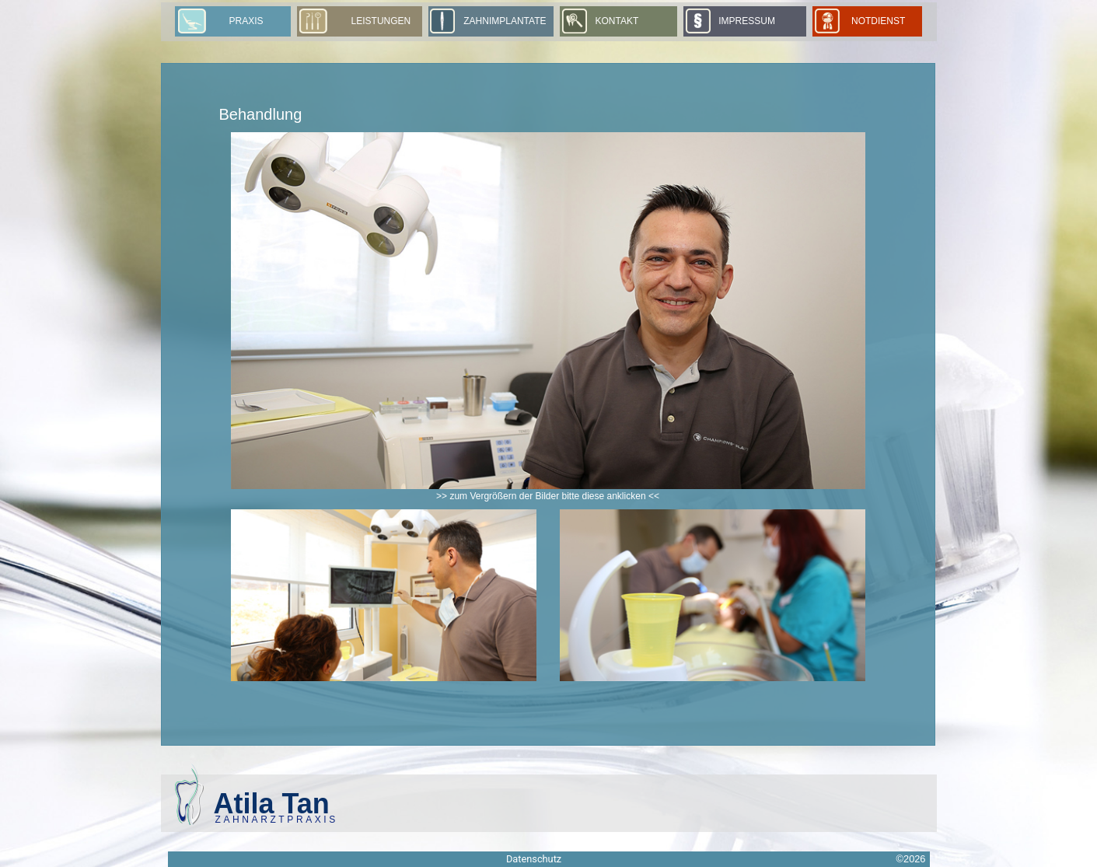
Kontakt (616, 21)
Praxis (246, 21)
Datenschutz (533, 859)
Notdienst (882, 21)
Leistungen (381, 21)
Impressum (746, 21)
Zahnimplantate (504, 21)
